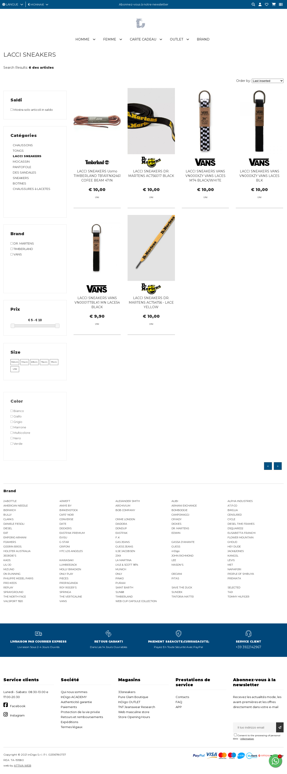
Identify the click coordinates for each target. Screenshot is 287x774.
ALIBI (175, 501)
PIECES (63, 578)
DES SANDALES (24, 172)
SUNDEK (177, 592)
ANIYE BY (65, 505)
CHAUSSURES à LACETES (31, 189)
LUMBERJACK (68, 564)
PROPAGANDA (68, 583)
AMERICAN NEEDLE (15, 505)
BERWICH (9, 510)
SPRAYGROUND (13, 592)
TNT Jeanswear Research (136, 707)
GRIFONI (64, 546)
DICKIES (176, 523)
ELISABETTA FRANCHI (242, 532)
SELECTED (234, 587)
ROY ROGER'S (68, 587)
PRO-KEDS (10, 583)
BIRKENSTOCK (68, 510)
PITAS (175, 578)
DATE (62, 523)
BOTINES (19, 183)
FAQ (179, 702)
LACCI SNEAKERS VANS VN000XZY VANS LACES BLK (259, 175)
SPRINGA (65, 592)
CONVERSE (66, 519)
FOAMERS (9, 542)
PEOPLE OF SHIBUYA (241, 573)
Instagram (17, 715)
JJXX (118, 555)
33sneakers (126, 692)
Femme (109, 39)
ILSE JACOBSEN (125, 551)
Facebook (18, 706)
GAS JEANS (122, 542)
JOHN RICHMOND (182, 555)
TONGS (18, 150)
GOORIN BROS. (12, 546)
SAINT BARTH (124, 587)
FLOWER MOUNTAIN (241, 537)
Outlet (176, 39)
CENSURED (235, 514)
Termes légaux (71, 727)
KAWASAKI (66, 560)
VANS (63, 601)
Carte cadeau (143, 39)
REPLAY (8, 587)
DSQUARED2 (235, 528)
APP (179, 707)
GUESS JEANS (124, 546)
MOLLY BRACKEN (70, 569)
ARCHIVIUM (122, 505)
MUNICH (120, 569)
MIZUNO (8, 569)
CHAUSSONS (23, 145)
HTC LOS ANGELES (71, 551)
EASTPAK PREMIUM (72, 532)
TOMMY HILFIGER (238, 596)
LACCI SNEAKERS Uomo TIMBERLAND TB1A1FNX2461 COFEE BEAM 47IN (97, 175)
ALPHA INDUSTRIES (240, 501)
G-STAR (64, 542)
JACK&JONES (236, 551)
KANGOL (233, 555)
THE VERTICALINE (70, 596)
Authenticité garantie (76, 702)
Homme (82, 39)
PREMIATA (234, 578)
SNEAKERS (21, 178)
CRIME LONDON (125, 519)
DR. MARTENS (180, 528)
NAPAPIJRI (234, 569)
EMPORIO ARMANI (14, 537)
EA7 (5, 532)
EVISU (63, 537)
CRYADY (177, 519)
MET (230, 564)
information (247, 738)
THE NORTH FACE (14, 596)
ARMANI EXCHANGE (184, 505)
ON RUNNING (11, 573)
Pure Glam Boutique (133, 697)
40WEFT (64, 501)
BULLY (7, 514)
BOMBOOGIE (179, 510)
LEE (174, 560)
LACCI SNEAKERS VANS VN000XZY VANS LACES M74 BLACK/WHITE (205, 175)
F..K (117, 537)
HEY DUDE (234, 546)
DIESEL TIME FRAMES (241, 523)
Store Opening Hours (134, 717)
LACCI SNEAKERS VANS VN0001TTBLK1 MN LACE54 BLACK (97, 323)
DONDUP (121, 528)
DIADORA (121, 523)
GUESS (176, 546)
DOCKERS (65, 528)
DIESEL (7, 528)
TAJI (230, 592)
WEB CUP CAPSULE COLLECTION (136, 601)
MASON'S (177, 564)
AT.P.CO (232, 505)
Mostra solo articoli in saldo (31, 109)
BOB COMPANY (125, 510)
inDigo (175, 551)
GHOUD (232, 542)
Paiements (69, 707)
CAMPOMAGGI (180, 514)
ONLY (118, 573)
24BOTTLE (10, 501)
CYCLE (231, 519)
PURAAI (120, 583)
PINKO (119, 578)
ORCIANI (177, 573)
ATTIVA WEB (22, 765)
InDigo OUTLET (129, 702)
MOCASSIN (21, 161)
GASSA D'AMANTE (183, 542)
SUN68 (119, 592)
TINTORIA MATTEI (183, 596)
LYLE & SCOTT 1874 (126, 564)
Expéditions (69, 722)
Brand (203, 39)
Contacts (182, 697)
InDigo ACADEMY (74, 697)
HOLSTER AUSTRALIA (17, 551)
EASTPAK (121, 532)
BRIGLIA (233, 510)
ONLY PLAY (66, 573)
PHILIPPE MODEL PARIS (18, 578)
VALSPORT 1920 (13, 601)
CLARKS (8, 519)
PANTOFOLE (22, 167)
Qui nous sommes (74, 692)
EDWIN (176, 532)
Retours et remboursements (82, 717)
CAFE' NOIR (66, 514)
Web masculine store (133, 712)
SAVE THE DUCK (182, 587)
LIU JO (7, 564)
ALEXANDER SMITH (127, 501)
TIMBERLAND (124, 596)
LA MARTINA (123, 560)
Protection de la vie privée (80, 712)
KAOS (6, 560)
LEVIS (231, 560)
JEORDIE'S (9, 555)
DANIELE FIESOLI (13, 523)
